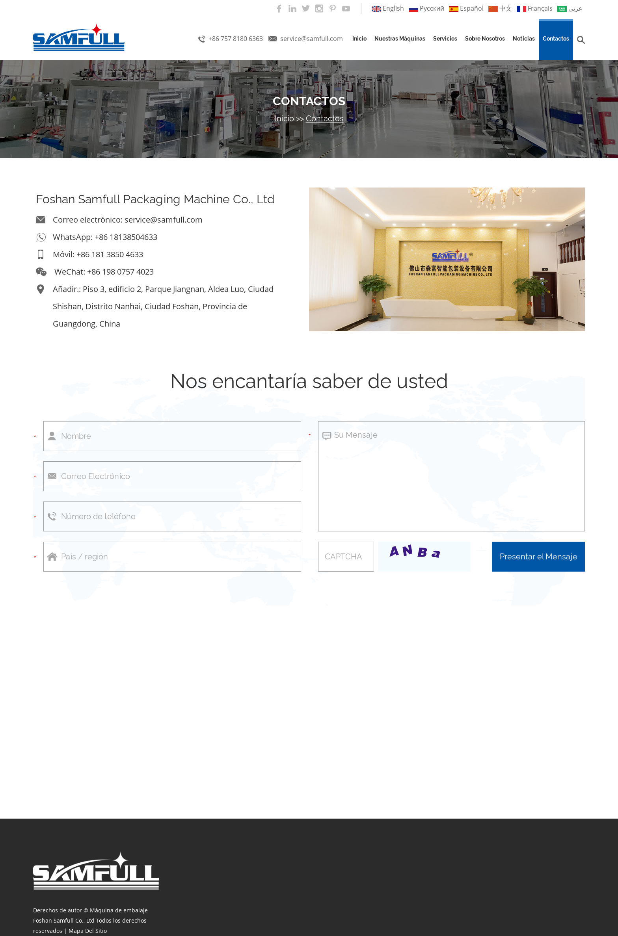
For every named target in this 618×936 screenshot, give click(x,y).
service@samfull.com (311, 38)
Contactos (556, 38)
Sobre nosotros (485, 38)
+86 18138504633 (126, 237)
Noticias (524, 38)
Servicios (445, 38)
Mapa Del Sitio (88, 930)
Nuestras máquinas (399, 38)
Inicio (359, 38)
